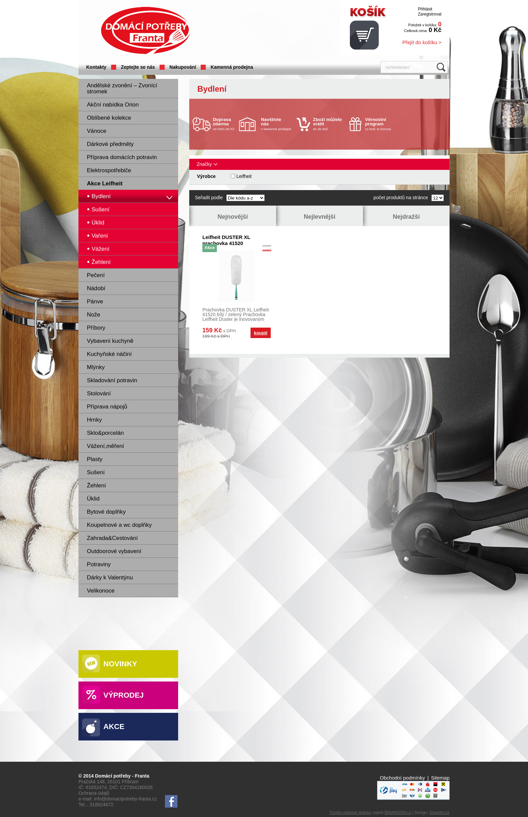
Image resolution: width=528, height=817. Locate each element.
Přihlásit (425, 9)
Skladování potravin (112, 380)
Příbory (96, 328)
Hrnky (94, 420)
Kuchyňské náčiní (109, 354)
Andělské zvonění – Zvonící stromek (122, 88)
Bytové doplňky (106, 512)
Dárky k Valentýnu (110, 577)
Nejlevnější (319, 216)
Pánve (95, 301)
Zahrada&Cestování (112, 538)
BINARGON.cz (398, 812)
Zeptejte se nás (138, 67)
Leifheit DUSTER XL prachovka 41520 (226, 240)
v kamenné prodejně (277, 124)
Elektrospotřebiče (109, 170)
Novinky (120, 664)
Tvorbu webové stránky (350, 812)
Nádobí (96, 288)
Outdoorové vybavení (114, 551)
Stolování (99, 393)
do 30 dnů (329, 124)
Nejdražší (406, 216)
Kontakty (96, 67)
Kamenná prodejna (231, 67)
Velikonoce (100, 590)
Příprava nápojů (107, 406)
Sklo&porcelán (105, 433)
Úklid (93, 498)
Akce (113, 726)
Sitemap (440, 778)
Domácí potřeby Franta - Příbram (145, 30)
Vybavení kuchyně (110, 341)
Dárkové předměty (110, 144)
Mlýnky (96, 367)
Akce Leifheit (105, 183)
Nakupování (182, 67)
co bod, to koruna (381, 124)
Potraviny (99, 564)
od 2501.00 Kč (225, 124)
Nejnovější (233, 216)
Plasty (94, 459)
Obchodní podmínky (402, 778)
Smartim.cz (439, 812)
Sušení (96, 472)
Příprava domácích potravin (122, 157)
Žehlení (96, 485)
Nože (93, 314)
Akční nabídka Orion (113, 104)
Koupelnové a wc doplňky (119, 525)
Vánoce (96, 131)
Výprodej (123, 695)
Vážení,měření (105, 446)
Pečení (96, 275)
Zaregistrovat (429, 14)
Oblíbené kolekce (109, 118)
